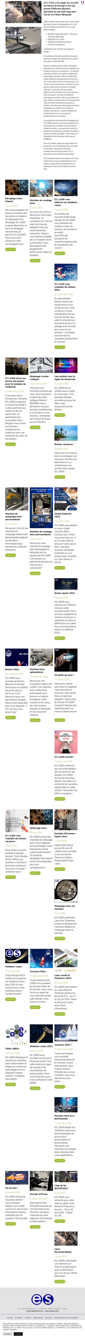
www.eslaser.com (52, 1311)
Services (48, 1318)
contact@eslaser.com (34, 1311)
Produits (28, 1318)
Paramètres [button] (7, 1334)
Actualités (18, 1318)
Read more (10, 249)
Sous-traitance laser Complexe (66, 1318)
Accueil (10, 1318)
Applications (38, 1318)
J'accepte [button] (18, 1334)
